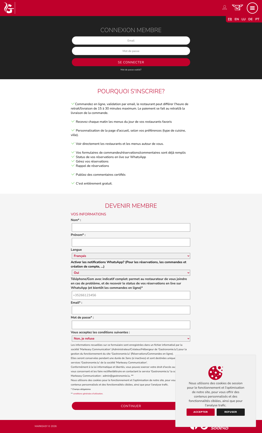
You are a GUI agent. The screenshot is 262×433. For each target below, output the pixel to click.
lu (244, 19)
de (250, 19)
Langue (76, 249)
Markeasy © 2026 (46, 426)
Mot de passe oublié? (131, 69)
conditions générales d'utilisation (88, 393)
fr (230, 19)
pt (257, 19)
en (237, 19)
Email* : (76, 302)
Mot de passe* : (82, 317)
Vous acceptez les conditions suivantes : (100, 332)
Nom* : (76, 220)
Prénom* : (78, 235)
